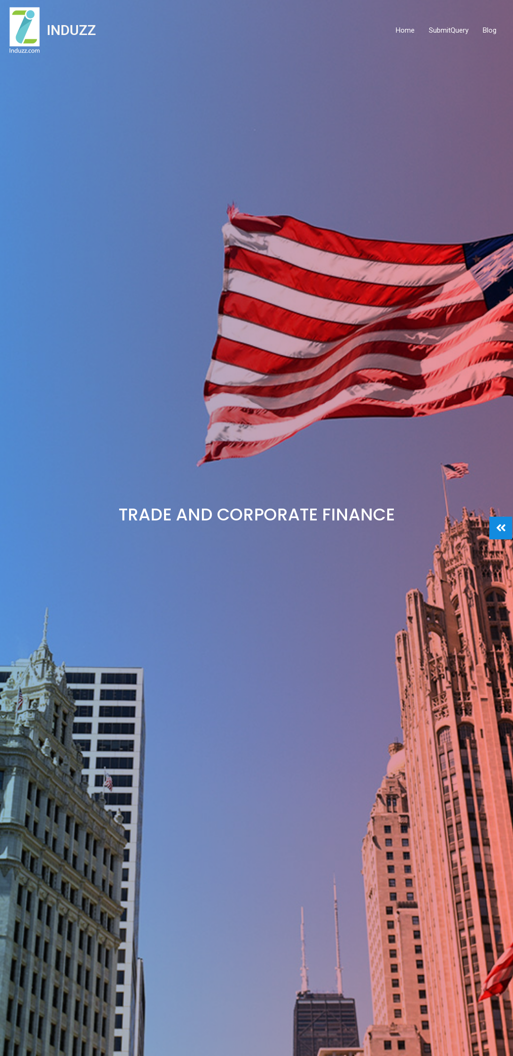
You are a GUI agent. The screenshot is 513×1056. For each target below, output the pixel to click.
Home (405, 30)
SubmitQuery (449, 30)
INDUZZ (71, 30)
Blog (489, 30)
